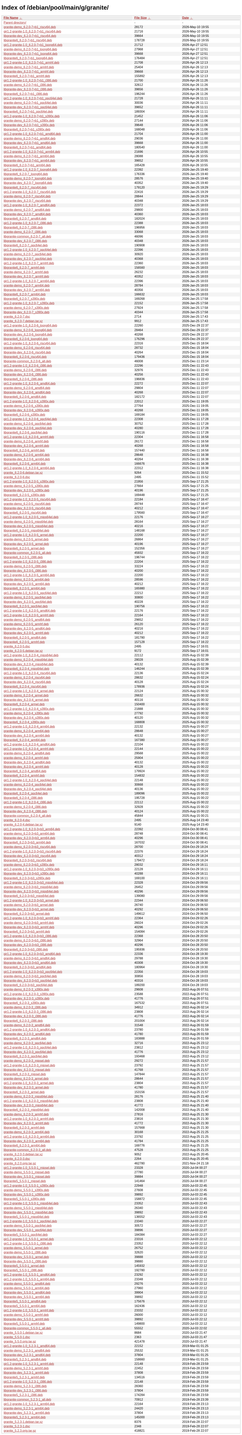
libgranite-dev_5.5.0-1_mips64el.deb (29, 1212)
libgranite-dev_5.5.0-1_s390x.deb (26, 1194)
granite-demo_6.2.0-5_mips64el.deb (28, 521)
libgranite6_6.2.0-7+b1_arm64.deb (27, 165)
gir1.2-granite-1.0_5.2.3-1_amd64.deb (30, 1346)
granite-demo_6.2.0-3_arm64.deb (26, 1132)
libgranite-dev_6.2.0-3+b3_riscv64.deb (30, 856)
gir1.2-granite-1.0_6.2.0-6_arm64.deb (29, 468)
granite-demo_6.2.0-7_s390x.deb (26, 307)
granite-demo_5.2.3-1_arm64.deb (26, 1408)
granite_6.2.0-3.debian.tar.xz (23, 1154)
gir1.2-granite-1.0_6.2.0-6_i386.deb (28, 365)
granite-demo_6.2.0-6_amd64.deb (27, 388)
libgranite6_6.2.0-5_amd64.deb (25, 637)
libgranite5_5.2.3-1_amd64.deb (25, 1359)
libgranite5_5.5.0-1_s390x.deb (24, 1199)
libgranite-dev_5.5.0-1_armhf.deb (26, 1319)
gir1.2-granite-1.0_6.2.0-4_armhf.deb (29, 748)
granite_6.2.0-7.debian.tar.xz (23, 321)
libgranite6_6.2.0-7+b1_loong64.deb (28, 58)
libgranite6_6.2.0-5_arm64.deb (25, 588)
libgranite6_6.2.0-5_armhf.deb (24, 642)
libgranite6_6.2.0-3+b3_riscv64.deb (28, 860)
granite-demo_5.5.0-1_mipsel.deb (27, 1172)
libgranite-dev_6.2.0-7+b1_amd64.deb (30, 143)
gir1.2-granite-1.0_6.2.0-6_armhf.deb (29, 437)
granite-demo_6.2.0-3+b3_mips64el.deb (31, 887)
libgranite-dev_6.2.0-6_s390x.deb (26, 410)
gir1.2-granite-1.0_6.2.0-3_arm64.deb (29, 1136)
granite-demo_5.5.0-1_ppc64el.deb (28, 1225)
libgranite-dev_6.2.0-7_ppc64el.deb (28, 258)
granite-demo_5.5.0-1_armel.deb (26, 1248)
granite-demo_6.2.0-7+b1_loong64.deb (30, 49)
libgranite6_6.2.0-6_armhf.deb (24, 450)
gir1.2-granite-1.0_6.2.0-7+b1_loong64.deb (33, 45)
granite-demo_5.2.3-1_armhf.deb (26, 1368)
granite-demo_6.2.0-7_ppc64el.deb (28, 254)
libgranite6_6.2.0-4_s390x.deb (24, 722)
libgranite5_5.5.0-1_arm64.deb (25, 1306)
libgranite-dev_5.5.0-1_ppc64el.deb (28, 1230)
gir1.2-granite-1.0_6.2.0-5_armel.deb (29, 535)
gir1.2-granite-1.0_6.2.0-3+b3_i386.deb (30, 936)
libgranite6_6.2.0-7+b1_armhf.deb (27, 76)
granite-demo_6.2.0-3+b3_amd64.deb (29, 958)
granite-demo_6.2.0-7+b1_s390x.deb (29, 120)
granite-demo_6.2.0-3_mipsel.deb (27, 1060)
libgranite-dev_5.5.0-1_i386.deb (25, 1261)
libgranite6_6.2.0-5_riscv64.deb (25, 512)
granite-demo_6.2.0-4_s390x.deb (26, 713)
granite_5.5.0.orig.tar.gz (20, 1341)
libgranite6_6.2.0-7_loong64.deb (26, 174)
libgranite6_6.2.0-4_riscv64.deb (25, 686)
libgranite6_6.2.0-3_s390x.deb (24, 1003)
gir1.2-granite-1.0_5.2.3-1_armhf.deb (29, 1363)
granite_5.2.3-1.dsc (17, 1426)
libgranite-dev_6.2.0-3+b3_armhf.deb (29, 927)
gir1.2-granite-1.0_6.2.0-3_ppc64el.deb (30, 1047)
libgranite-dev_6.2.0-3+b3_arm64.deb (29, 838)
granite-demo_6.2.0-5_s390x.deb (26, 486)
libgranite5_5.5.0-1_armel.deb (24, 1265)
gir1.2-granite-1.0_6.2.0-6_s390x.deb (29, 401)
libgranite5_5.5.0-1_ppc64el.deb (26, 1234)
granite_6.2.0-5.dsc (17, 646)
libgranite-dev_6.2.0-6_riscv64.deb (27, 352)
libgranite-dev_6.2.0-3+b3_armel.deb (29, 909)
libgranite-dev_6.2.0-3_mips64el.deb (29, 1105)
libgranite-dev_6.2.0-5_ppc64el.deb (28, 601)
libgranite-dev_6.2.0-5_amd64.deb (27, 628)
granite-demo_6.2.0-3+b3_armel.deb (29, 905)
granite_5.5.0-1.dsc (17, 1337)
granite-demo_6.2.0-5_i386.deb (25, 566)
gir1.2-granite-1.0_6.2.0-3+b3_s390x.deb (31, 869)
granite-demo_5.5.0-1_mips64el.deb (28, 1208)
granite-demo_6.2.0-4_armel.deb (26, 695)
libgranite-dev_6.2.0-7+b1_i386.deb (28, 89)
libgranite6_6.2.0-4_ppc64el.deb (26, 793)
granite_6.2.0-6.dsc (17, 477)
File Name (11, 17)
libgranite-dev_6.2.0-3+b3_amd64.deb (30, 962)
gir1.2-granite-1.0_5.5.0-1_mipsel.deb (29, 1167)
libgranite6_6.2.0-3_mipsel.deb (25, 1074)
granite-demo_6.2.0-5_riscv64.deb (27, 503)
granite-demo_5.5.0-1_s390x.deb (26, 1190)
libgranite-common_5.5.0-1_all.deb (27, 1328)
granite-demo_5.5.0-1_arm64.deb (26, 1288)
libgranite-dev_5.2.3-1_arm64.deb (27, 1412)
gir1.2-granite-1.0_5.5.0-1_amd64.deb (30, 1274)
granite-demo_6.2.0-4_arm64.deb (26, 731)
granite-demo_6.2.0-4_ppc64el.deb (28, 784)
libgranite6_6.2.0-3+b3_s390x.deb (27, 878)
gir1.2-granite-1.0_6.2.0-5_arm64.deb (29, 575)
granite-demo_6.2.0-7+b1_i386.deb (28, 84)
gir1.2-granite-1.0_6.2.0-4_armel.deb (29, 691)
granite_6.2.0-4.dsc (17, 820)
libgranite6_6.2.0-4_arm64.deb (25, 740)
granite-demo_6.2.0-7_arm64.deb (26, 285)
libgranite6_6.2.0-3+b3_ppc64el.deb (28, 985)
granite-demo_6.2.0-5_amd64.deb (27, 619)
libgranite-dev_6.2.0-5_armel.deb (26, 544)
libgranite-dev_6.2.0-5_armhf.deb (26, 633)
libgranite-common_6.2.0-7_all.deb (27, 236)
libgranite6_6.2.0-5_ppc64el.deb (26, 606)
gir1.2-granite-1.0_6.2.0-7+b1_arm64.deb (32, 151)
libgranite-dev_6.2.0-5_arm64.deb (27, 584)
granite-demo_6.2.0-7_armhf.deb (26, 272)
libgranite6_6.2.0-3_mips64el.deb (26, 1109)
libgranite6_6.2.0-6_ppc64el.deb (26, 432)
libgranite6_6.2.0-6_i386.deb (23, 379)
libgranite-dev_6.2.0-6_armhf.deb (26, 445)
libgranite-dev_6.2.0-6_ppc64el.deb (28, 428)
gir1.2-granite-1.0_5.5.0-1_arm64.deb (29, 1279)
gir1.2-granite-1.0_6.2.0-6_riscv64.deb (30, 343)
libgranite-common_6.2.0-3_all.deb (27, 1150)
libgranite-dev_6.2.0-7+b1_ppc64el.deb (30, 107)
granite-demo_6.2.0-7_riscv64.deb (27, 196)
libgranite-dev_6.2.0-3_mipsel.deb (27, 1069)
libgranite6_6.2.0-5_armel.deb (24, 548)
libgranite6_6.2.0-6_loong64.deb (26, 339)
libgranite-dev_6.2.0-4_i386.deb (25, 811)
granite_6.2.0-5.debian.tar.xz (23, 650)
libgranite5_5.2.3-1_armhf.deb (24, 1377)
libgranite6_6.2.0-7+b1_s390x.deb (27, 129)
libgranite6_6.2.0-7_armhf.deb (24, 267)
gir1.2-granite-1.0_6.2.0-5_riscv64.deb (30, 499)
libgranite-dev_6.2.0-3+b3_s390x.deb (29, 873)
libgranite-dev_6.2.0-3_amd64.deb (27, 1034)
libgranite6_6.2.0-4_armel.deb (24, 704)
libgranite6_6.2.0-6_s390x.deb (24, 414)
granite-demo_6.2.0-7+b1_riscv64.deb (30, 27)
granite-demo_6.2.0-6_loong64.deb (28, 330)
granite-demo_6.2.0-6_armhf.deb (26, 441)
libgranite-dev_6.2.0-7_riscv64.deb (27, 200)
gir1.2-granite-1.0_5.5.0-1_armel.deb (29, 1239)
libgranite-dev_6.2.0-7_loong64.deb (28, 182)
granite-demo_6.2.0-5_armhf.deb (26, 624)
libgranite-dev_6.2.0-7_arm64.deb (27, 290)
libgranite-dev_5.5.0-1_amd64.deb (27, 1292)
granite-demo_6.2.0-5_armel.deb (26, 539)
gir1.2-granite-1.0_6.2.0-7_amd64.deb (30, 205)
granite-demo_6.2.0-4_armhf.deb (26, 757)
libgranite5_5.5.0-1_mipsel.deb (25, 1181)
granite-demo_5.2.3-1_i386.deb (25, 1386)
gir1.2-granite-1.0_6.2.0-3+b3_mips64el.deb (34, 882)
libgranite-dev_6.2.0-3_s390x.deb (26, 998)
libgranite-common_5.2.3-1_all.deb (27, 1399)
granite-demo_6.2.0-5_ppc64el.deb (28, 597)
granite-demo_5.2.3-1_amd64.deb (27, 1350)
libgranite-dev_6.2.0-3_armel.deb (26, 1087)
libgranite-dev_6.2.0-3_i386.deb (25, 1016)
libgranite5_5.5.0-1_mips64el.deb (26, 1216)
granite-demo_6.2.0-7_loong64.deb (28, 178)
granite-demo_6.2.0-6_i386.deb (25, 370)
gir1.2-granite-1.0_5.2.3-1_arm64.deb (29, 1404)
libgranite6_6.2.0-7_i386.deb (23, 227)
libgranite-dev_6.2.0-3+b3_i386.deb (28, 944)
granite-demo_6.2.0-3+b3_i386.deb (28, 940)
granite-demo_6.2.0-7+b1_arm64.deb (29, 156)
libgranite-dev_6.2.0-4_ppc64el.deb (28, 789)
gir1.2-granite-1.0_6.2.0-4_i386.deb (28, 802)
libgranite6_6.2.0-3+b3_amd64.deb (28, 967)
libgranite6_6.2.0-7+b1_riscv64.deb (28, 40)
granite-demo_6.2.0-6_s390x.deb (26, 405)
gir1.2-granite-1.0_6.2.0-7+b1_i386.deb (30, 80)
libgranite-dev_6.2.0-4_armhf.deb (26, 766)
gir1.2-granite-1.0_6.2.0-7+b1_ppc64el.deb (33, 98)
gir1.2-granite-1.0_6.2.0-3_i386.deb (28, 1011)
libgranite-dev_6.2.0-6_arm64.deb (27, 459)
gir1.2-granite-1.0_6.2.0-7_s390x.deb (29, 303)
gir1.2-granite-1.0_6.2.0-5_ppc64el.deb (30, 593)
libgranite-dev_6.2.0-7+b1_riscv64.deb (30, 35)
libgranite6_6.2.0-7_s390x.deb (24, 298)
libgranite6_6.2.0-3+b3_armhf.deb (27, 931)
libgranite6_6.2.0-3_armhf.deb (24, 1127)
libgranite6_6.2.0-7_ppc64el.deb (26, 245)
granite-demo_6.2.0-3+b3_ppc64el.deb (30, 976)
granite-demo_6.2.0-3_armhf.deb (26, 1114)
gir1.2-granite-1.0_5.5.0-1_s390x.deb (29, 1185)
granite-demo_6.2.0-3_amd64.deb (27, 1025)
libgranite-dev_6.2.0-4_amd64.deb (27, 762)
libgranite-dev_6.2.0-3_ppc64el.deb (28, 1052)
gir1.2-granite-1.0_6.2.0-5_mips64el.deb (31, 517)
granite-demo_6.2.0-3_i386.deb (25, 1007)
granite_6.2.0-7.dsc (17, 316)
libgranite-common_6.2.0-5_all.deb (27, 552)
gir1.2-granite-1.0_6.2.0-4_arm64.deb (29, 726)
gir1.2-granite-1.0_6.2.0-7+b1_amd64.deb (32, 133)
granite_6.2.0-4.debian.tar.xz (23, 824)
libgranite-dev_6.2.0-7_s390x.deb (26, 312)
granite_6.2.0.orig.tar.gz (20, 1163)
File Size (140, 17)
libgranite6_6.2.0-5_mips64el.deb (26, 530)
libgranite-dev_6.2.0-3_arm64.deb (27, 1141)
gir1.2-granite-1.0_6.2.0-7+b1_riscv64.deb (32, 31)
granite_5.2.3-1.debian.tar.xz (23, 1421)
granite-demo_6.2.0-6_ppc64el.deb (28, 423)
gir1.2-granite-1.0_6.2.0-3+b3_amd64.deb (32, 954)
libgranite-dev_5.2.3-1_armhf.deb (26, 1372)
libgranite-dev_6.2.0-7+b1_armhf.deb (29, 71)
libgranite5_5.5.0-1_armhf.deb (24, 1323)
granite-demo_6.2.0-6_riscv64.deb (27, 347)
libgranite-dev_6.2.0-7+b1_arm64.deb (29, 160)
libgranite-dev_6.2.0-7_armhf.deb (26, 276)
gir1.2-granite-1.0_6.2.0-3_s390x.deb (29, 994)
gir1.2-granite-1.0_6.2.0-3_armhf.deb (29, 1118)
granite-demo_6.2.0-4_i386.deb (25, 806)
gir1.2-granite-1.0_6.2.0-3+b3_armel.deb (31, 900)
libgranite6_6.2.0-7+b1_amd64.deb (28, 147)
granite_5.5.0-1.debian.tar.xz (23, 1332)
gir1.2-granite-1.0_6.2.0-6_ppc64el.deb (30, 419)
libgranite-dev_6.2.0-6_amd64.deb (27, 392)
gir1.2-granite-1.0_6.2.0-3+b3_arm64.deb (32, 829)
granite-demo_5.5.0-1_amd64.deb (27, 1283)
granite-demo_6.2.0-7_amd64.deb (27, 209)
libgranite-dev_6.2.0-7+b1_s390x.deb (29, 125)
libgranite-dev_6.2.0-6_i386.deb (25, 374)
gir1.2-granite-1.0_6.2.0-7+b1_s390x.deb (31, 116)
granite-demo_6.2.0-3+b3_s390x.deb (29, 864)
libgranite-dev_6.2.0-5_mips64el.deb (29, 526)
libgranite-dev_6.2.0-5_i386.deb (25, 570)
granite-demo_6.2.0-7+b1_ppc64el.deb (30, 102)
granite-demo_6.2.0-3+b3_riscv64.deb (30, 846)
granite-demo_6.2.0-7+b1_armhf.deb (29, 67)
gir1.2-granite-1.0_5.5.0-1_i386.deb (28, 1243)
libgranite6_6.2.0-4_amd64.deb (25, 771)
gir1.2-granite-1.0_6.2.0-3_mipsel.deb (29, 1065)
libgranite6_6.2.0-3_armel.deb (24, 1092)
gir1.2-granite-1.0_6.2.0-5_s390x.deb (29, 481)
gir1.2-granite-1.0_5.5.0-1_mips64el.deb (31, 1203)
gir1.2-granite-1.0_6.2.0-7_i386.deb (28, 223)
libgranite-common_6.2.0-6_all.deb (27, 361)
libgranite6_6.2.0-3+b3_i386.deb (26, 949)
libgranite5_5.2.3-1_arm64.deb (25, 1417)
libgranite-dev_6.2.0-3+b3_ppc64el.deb (30, 980)
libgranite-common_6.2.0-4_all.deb (27, 815)
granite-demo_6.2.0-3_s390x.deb (26, 989)
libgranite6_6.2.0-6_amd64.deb (25, 396)
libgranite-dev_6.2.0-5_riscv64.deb (27, 508)
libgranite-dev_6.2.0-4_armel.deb (26, 699)
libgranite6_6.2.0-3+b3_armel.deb (27, 913)
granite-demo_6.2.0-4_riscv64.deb (27, 677)
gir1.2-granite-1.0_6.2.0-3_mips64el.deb (31, 1101)
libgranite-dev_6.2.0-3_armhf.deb (26, 1123)
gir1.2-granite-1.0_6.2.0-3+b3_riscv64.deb (32, 851)
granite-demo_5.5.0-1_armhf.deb (26, 1314)
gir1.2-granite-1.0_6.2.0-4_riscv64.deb (30, 673)
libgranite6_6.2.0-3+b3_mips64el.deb (29, 895)
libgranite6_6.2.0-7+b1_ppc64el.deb (28, 111)
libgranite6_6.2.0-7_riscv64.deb (25, 187)
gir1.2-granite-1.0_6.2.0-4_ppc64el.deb (30, 780)
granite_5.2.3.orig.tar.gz (20, 1430)
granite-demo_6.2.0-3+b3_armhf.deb (29, 922)
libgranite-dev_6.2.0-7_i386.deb (25, 241)
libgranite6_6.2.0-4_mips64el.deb (26, 668)
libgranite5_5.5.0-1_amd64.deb (25, 1301)
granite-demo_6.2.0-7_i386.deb (25, 231)
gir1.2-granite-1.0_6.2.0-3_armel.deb (29, 1083)
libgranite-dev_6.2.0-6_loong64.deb (28, 334)
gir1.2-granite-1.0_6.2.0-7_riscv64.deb (30, 192)
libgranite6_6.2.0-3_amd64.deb (25, 1038)
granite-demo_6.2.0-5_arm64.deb (26, 579)
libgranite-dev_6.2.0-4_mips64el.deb (29, 664)
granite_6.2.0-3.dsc (17, 1158)
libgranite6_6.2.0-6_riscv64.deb (25, 356)
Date (185, 17)
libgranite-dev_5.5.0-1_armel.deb (26, 1257)
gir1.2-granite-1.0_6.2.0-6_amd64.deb (30, 383)
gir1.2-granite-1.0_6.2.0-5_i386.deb (28, 561)
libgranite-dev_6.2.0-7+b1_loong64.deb (30, 53)
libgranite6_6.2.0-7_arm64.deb (25, 294)
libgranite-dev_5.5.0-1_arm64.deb (27, 1297)
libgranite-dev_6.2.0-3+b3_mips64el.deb (31, 891)
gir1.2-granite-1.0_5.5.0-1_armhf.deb (29, 1310)
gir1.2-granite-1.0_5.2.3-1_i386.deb (28, 1381)
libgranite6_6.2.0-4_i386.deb (23, 797)
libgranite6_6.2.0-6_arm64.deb (25, 463)
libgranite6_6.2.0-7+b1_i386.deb (26, 94)
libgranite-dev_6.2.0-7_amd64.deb (27, 214)
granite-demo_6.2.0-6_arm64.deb (26, 454)
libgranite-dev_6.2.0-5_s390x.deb (26, 490)
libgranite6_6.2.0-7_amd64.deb (25, 218)
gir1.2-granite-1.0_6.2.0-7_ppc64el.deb (30, 249)
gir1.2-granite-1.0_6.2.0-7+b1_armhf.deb (31, 62)
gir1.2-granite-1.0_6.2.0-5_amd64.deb (30, 610)
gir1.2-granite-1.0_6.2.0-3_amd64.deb (30, 1029)
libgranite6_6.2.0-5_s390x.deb (24, 495)
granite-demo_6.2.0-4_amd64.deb (27, 753)
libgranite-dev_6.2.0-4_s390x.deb (26, 717)
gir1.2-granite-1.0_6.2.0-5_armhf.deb (29, 615)
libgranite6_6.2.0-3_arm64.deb (25, 1145)
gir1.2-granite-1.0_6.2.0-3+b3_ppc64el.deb (33, 971)
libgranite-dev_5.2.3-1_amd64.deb (27, 1355)
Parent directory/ (15, 22)
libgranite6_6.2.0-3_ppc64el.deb (26, 1056)
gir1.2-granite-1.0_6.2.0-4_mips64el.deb (31, 655)
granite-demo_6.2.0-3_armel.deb (26, 1078)
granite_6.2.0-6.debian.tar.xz (23, 472)
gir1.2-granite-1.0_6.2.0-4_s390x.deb (29, 708)
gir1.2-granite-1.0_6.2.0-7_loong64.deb (30, 169)
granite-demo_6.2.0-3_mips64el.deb (28, 1096)
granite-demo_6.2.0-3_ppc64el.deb (28, 1043)
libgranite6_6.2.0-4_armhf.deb (24, 775)
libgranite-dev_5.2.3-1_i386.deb (25, 1390)
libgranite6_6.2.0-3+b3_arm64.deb (27, 842)
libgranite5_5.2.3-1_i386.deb (23, 1395)
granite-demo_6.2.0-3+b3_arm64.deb (29, 833)
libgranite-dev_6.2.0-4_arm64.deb (27, 735)
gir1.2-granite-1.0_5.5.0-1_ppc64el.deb (30, 1221)
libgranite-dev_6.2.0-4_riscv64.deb (27, 682)
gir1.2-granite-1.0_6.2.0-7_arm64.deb (29, 281)
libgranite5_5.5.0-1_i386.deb (23, 1270)
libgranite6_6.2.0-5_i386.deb (23, 557)
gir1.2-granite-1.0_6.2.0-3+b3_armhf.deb (31, 918)
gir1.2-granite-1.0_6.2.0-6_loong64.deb (30, 325)
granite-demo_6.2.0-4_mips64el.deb (28, 659)
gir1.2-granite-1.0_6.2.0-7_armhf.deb (29, 263)
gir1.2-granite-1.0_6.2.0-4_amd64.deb (30, 744)
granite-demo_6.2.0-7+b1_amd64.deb (29, 138)
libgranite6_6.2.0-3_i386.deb (23, 1020)
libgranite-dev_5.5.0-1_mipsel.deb (27, 1176)
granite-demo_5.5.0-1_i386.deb (25, 1252)
